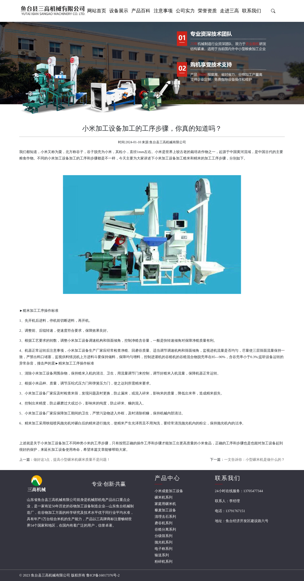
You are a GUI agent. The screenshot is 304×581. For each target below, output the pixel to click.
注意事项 (163, 10)
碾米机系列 (163, 497)
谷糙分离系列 (165, 529)
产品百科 (140, 10)
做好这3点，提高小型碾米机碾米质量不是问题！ (71, 459)
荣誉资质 (207, 10)
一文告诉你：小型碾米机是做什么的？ (254, 459)
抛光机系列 (163, 542)
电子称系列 (163, 549)
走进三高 (229, 10)
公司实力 (185, 10)
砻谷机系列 (163, 523)
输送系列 (162, 555)
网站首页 (96, 10)
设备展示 (118, 10)
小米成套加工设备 (169, 491)
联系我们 (251, 10)
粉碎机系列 (163, 561)
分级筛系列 (163, 536)
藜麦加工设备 (165, 510)
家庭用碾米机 (165, 504)
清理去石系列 (165, 517)
